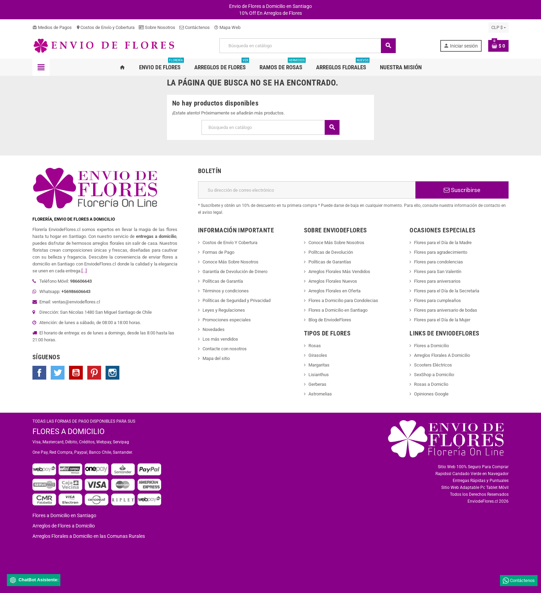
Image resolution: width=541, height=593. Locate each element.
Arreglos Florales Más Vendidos (339, 271)
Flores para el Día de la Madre (443, 242)
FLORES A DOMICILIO (68, 431)
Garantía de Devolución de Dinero (235, 271)
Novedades (214, 329)
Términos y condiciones (226, 290)
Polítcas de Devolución (330, 252)
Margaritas (318, 365)
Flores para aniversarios (437, 281)
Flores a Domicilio (431, 345)
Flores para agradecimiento (440, 252)
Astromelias (320, 393)
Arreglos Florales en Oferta (334, 290)
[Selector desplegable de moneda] (499, 27)
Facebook (39, 373)
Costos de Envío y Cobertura (105, 27)
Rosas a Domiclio (431, 384)
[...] (84, 270)
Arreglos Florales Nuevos (332, 281)
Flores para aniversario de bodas (445, 310)
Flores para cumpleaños (437, 300)
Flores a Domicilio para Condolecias (343, 300)
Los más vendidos (220, 339)
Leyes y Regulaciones (224, 310)
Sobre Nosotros (157, 27)
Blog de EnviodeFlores (329, 319)
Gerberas (317, 384)
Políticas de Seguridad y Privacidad (236, 300)
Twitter (58, 373)
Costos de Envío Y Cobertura (230, 242)
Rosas (314, 345)
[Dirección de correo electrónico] (306, 190)
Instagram (112, 373)
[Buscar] (307, 45)
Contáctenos (194, 27)
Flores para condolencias (438, 261)
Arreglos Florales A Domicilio (442, 355)
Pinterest (94, 373)
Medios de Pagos (52, 27)
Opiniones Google (431, 393)
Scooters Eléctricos (433, 365)
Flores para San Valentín (437, 271)
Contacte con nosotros (225, 348)
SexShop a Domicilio (434, 374)
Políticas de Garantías (329, 261)
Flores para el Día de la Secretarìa (446, 290)
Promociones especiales (227, 319)
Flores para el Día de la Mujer (442, 319)
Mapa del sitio (216, 358)
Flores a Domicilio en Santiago (337, 310)
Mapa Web (227, 27)
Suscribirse (462, 190)
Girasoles (317, 355)
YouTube (76, 373)
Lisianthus (318, 374)
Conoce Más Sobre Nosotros (230, 261)
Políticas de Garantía (223, 281)
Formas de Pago (218, 252)
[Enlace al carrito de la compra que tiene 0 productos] (498, 46)
